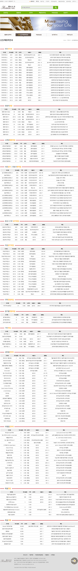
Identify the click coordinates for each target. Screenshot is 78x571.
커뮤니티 (68, 40)
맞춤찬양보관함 (61, 1)
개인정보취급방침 (39, 554)
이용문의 (47, 554)
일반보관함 (68, 1)
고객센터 (47, 1)
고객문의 (53, 554)
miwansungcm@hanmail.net (28, 564)
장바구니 (74, 1)
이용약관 (31, 554)
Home (64, 40)
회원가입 (42, 1)
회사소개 (25, 554)
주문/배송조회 (54, 1)
